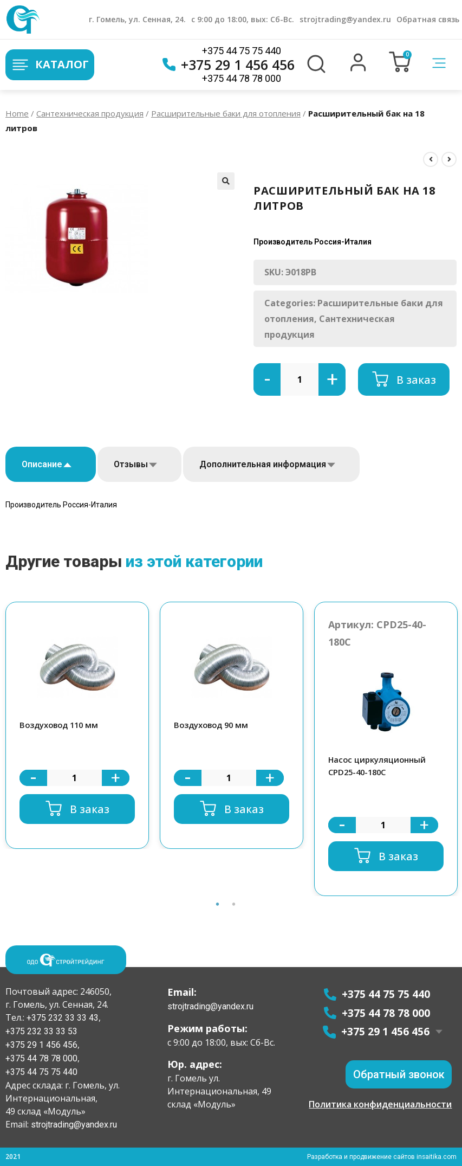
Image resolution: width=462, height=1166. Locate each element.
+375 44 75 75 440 (241, 50)
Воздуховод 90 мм (212, 724)
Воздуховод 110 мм (60, 724)
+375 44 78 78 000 (241, 78)
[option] (77, 725)
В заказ (416, 379)
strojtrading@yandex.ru (345, 19)
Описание (42, 464)
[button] (358, 69)
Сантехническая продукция (90, 113)
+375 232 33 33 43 (61, 1018)
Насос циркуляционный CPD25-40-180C (377, 765)
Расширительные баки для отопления (226, 113)
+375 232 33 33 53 (41, 1031)
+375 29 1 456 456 (228, 64)
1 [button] (217, 904)
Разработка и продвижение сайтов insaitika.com (381, 1157)
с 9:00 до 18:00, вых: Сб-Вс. (242, 19)
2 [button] (234, 904)
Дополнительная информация (262, 464)
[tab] (50, 464)
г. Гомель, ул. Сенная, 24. (137, 19)
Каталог (50, 64)
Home (17, 113)
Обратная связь (427, 19)
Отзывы (131, 464)
